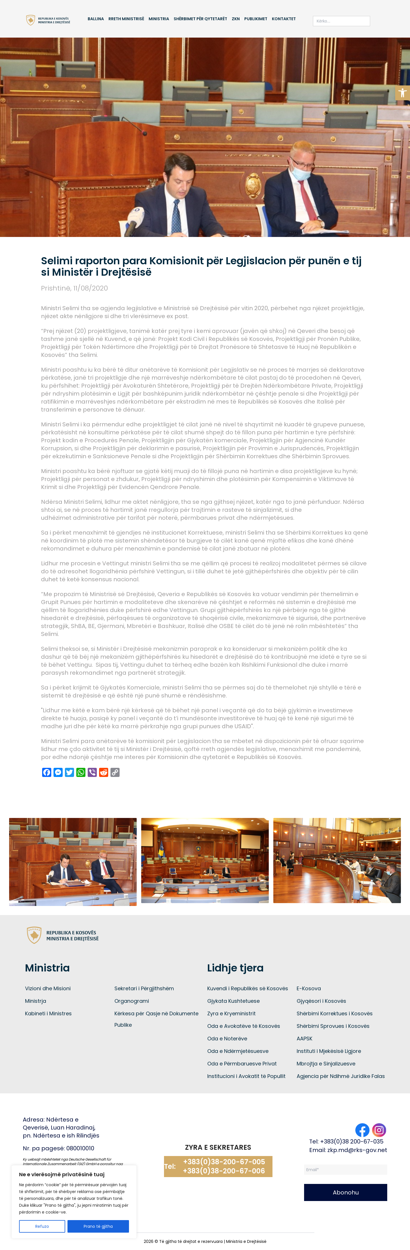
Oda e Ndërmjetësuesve (237, 1051)
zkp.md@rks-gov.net (357, 1150)
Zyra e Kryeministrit (231, 1013)
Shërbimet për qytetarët (200, 19)
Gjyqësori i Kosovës (321, 1000)
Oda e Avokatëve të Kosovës (243, 1026)
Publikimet (255, 19)
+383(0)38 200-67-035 (352, 1141)
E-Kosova (309, 988)
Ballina (96, 19)
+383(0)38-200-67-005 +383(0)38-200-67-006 (224, 1166)
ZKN (236, 19)
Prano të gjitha (98, 1226)
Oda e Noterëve (227, 1038)
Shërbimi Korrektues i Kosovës (335, 1013)
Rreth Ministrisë (126, 19)
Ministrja (35, 1000)
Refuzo (42, 1226)
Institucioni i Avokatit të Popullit (246, 1076)
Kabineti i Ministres (48, 1013)
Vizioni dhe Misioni (48, 988)
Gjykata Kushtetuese (233, 1000)
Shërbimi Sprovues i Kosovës (333, 1026)
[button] (402, 92)
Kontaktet (284, 19)
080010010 (80, 1148)
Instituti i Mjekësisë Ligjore (329, 1051)
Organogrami (131, 1000)
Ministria (159, 19)
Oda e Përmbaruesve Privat (242, 1063)
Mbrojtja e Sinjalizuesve (326, 1063)
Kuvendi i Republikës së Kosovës (247, 988)
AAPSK (304, 1038)
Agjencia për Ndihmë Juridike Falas (341, 1076)
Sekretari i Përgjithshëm (144, 988)
